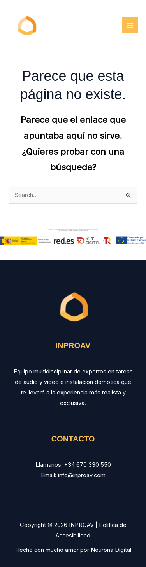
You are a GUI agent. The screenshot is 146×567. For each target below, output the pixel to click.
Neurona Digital (111, 549)
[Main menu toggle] (130, 25)
